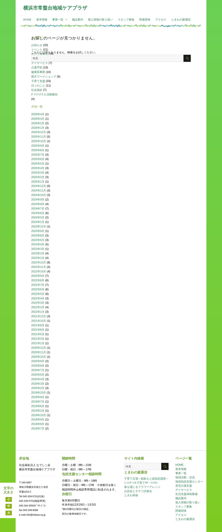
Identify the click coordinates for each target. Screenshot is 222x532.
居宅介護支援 (183, 485)
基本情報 (41, 19)
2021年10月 (38, 320)
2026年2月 (38, 123)
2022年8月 (38, 280)
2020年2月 (38, 388)
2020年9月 (38, 361)
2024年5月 (38, 217)
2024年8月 (38, 204)
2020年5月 (38, 374)
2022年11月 (38, 266)
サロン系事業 (39, 54)
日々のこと (38, 85)
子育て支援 (38, 81)
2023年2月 (38, 253)
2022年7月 (38, 284)
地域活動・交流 (185, 477)
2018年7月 (38, 428)
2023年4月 (38, 244)
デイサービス (39, 63)
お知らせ (36, 45)
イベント (36, 49)
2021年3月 (38, 338)
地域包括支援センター (189, 481)
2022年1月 (38, 311)
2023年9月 (38, 231)
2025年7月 (38, 154)
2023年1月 (38, 257)
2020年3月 (38, 383)
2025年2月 (38, 177)
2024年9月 (38, 199)
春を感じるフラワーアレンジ (142, 486)
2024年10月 (38, 195)
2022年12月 (38, 262)
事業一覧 (57, 19)
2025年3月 (38, 172)
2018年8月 (38, 424)
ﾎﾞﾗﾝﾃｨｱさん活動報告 (44, 94)
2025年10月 (38, 141)
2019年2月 (38, 410)
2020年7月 (38, 370)
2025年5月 (38, 163)
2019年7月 (38, 401)
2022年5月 (38, 293)
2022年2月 (38, 307)
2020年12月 (38, 347)
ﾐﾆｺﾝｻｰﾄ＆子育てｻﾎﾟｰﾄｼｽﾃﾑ (140, 482)
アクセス (160, 19)
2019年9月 (38, 397)
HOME (27, 19)
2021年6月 (38, 329)
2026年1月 (38, 127)
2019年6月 (38, 406)
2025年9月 (38, 145)
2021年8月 (38, 325)
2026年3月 (38, 118)
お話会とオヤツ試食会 (138, 491)
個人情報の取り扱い (100, 19)
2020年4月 (38, 379)
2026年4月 (38, 114)
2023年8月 (38, 235)
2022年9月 (38, 275)
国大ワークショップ (43, 76)
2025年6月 (38, 159)
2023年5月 (38, 240)
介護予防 (36, 67)
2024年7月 (38, 208)
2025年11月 (38, 136)
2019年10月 (38, 392)
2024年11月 (38, 190)
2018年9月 (38, 419)
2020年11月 (38, 352)
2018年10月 (38, 415)
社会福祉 (36, 89)
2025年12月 (38, 132)
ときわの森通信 (181, 19)
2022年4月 (38, 298)
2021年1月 (38, 343)
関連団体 (144, 19)
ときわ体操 (131, 495)
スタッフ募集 (126, 19)
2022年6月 (38, 289)
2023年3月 (38, 248)
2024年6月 (38, 213)
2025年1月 (38, 181)
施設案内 (77, 19)
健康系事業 (38, 72)
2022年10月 (38, 271)
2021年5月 (38, 334)
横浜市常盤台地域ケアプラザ (55, 8)
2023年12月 (38, 226)
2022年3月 (38, 302)
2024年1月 (38, 221)
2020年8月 (38, 365)
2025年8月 (38, 150)
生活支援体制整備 (186, 494)
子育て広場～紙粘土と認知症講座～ (146, 478)
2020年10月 (38, 356)
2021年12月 (38, 316)
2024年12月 (38, 186)
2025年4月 (38, 168)
